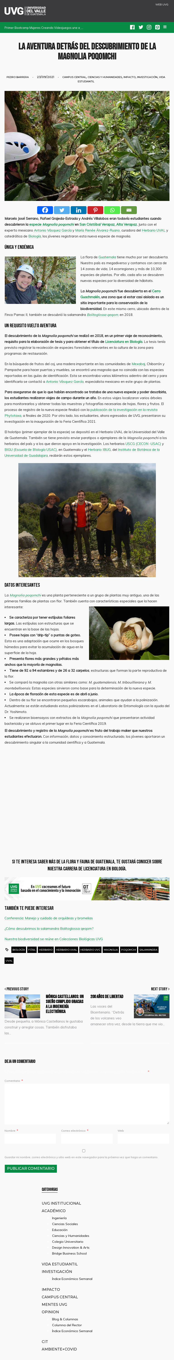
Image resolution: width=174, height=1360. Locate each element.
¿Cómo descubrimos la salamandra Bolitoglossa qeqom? (49, 928)
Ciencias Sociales (65, 1224)
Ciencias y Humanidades (105, 77)
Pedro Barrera (18, 77)
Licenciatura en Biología (123, 341)
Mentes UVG (54, 1304)
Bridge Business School (69, 1253)
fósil (32, 949)
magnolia (111, 949)
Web (121, 1130)
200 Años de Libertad (106, 996)
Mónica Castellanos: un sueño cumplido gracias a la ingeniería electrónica (65, 1004)
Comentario (14, 1080)
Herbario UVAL (66, 949)
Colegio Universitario (67, 1242)
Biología (18, 949)
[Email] (129, 210)
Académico (54, 1211)
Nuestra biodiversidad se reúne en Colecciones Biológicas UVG (54, 939)
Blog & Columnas (65, 1319)
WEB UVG (161, 4)
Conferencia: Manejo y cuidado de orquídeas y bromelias (49, 918)
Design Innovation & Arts (70, 1247)
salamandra (148, 949)
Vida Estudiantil (60, 1264)
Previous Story (17, 989)
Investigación (147, 77)
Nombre (11, 1130)
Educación (60, 1230)
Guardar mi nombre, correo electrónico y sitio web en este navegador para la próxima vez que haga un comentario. (81, 1157)
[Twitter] (62, 210)
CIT (45, 1342)
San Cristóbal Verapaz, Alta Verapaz (108, 224)
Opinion (50, 1312)
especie (51, 224)
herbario (46, 949)
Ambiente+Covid (59, 1349)
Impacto (129, 77)
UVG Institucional (61, 1203)
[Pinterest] (95, 210)
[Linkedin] (79, 210)
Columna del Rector (67, 1325)
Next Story (160, 989)
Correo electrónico (74, 1130)
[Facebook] (45, 210)
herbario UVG (90, 949)
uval (9, 960)
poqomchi (128, 949)
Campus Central (74, 77)
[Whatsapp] (112, 210)
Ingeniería (59, 1218)
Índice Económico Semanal (72, 1279)
